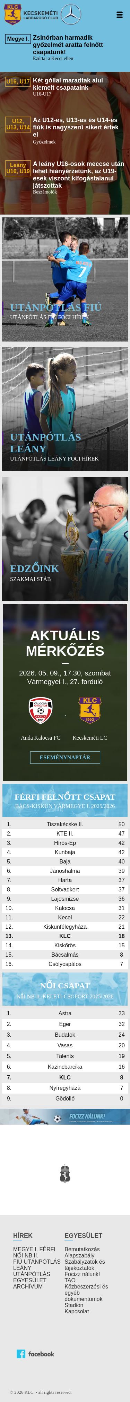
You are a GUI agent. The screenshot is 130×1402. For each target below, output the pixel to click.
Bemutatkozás (81, 1249)
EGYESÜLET (29, 1280)
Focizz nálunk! (82, 1274)
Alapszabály (79, 1255)
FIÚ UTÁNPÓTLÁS (37, 1262)
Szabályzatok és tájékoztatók (84, 1265)
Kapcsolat (76, 1311)
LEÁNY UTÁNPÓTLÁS (31, 1271)
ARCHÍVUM (28, 1287)
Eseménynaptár (65, 757)
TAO (70, 1280)
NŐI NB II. (25, 1255)
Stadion (73, 1305)
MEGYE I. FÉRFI (34, 1249)
